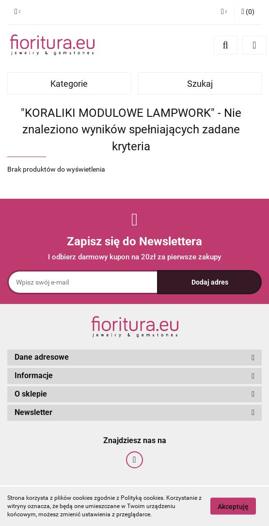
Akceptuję (233, 506)
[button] (248, 12)
